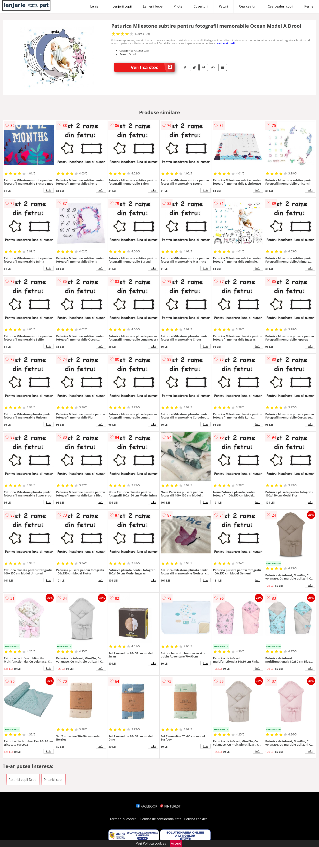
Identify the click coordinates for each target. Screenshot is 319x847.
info (48, 190)
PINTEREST (170, 806)
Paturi (223, 6)
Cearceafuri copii (280, 6)
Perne (308, 6)
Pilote (178, 6)
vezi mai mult (226, 43)
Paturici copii (53, 779)
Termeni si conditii (124, 819)
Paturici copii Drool (23, 779)
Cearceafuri (248, 6)
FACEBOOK (146, 806)
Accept (176, 843)
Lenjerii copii (122, 6)
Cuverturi (200, 6)
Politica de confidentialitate (160, 819)
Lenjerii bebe (153, 6)
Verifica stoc (153, 67)
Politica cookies (196, 819)
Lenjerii (96, 6)
